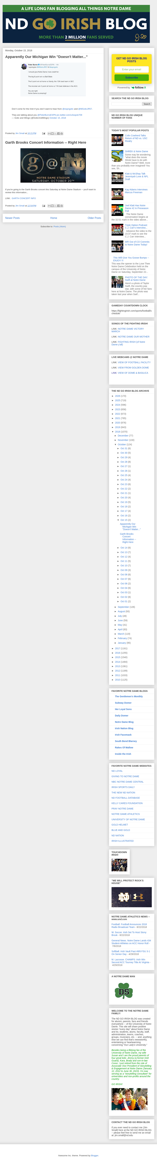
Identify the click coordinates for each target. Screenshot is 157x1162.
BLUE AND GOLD (121, 830)
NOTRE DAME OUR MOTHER (133, 336)
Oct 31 (124, 448)
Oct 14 (124, 547)
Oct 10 (124, 565)
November (123, 440)
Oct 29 (124, 457)
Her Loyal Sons (123, 709)
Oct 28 (124, 462)
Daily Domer (121, 715)
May (120, 625)
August (121, 611)
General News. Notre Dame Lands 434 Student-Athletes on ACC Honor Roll (131, 942)
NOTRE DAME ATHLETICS (126, 814)
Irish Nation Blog (124, 728)
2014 (118, 662)
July (120, 616)
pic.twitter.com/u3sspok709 (69, 115)
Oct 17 (124, 511)
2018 (118, 431)
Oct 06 (124, 583)
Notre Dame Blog (124, 722)
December (123, 435)
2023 (118, 409)
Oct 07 (124, 579)
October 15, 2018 (58, 118)
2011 (118, 675)
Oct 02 (124, 597)
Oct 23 (124, 484)
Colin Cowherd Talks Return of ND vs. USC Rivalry (136, 138)
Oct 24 (124, 479)
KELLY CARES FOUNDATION (127, 803)
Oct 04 (124, 588)
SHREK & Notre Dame (136, 151)
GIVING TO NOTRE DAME (125, 776)
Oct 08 (124, 574)
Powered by (131, 87)
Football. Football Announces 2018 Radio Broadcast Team (129, 925)
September (124, 607)
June (120, 620)
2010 (118, 679)
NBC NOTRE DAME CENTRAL (128, 781)
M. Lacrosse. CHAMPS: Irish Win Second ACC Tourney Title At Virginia (130, 961)
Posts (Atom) (59, 226)
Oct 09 (124, 570)
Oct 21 (124, 493)
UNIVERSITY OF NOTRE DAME (128, 819)
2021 (118, 418)
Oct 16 (124, 515)
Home (53, 218)
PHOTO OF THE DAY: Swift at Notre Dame (136, 278)
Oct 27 (124, 466)
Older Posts (94, 218)
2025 (118, 400)
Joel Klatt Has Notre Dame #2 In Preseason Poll (136, 208)
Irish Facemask (123, 734)
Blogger (94, 1155)
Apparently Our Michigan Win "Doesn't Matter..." (46, 57)
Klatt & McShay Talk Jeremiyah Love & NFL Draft (136, 176)
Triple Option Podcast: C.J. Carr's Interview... (136, 226)
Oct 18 (124, 506)
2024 (118, 404)
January (122, 643)
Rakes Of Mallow (124, 747)
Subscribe (131, 77)
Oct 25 (124, 475)
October (122, 444)
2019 (118, 427)
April (120, 629)
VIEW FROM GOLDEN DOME (133, 367)
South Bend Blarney (126, 741)
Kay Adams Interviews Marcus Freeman (136, 191)
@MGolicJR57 (85, 109)
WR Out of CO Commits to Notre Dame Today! (137, 243)
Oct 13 (124, 552)
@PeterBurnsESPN (46, 115)
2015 (118, 657)
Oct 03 (124, 592)
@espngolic (67, 109)
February (123, 638)
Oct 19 (124, 502)
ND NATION (118, 835)
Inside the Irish (123, 754)
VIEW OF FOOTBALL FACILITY (134, 362)
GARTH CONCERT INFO (24, 198)
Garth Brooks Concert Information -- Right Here (45, 142)
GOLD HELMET (120, 824)
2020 (118, 422)
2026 (118, 396)
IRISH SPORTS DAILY (123, 787)
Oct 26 (124, 471)
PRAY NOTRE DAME (122, 808)
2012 (118, 670)
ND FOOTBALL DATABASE (126, 798)
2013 (118, 666)
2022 (118, 414)
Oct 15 (124, 520)
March (121, 634)
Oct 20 (124, 497)
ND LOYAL (117, 771)
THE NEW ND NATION (123, 792)
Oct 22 (124, 488)
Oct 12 (124, 556)
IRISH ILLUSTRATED (123, 841)
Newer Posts (12, 218)
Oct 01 (124, 601)
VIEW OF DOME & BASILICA (130, 373)
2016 (118, 653)
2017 (118, 648)
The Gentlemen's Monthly (129, 696)
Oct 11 (124, 561)
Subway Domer (123, 702)
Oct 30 (124, 452)
